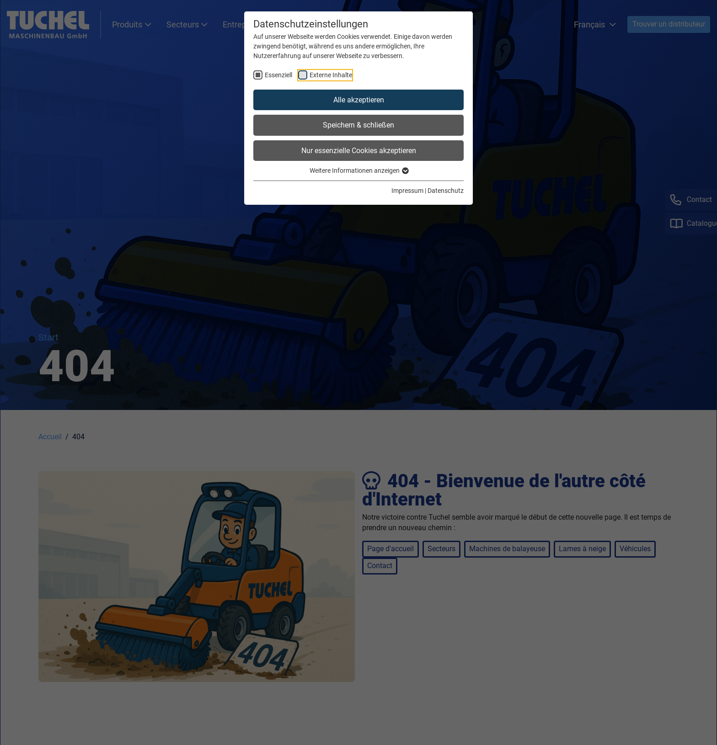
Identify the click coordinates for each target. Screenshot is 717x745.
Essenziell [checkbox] (278, 75)
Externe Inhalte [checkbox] (331, 75)
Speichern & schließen (358, 125)
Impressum (407, 190)
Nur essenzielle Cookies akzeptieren (358, 150)
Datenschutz (446, 190)
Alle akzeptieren (358, 100)
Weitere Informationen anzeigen (359, 170)
